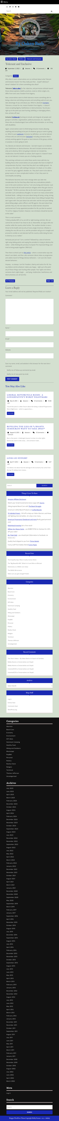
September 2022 (12, 844)
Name (7, 328)
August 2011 (10, 1034)
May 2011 (9, 1044)
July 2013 (9, 969)
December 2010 (11, 1059)
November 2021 (11, 872)
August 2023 (10, 832)
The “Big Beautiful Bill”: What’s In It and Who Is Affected (25, 563)
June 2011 (9, 1041)
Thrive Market (34, 541)
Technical (10, 637)
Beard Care (11, 592)
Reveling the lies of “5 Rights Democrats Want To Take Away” (26, 427)
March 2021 (10, 885)
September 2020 (12, 897)
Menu (4, 2)
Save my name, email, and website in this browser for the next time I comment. (27, 365)
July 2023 (9, 835)
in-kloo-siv (16, 117)
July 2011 (9, 1037)
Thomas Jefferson (13, 640)
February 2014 (11, 950)
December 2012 (11, 991)
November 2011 (11, 1025)
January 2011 (10, 1056)
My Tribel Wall (12, 535)
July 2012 (9, 1000)
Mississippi (11, 616)
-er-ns (17, 88)
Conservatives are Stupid (25, 662)
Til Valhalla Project (14, 513)
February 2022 (11, 863)
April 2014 (10, 947)
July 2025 (9, 788)
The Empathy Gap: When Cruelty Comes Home (22, 560)
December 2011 (11, 1022)
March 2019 (10, 907)
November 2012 (11, 994)
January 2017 (11, 913)
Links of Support (17, 458)
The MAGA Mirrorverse (15, 570)
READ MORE (11, 414)
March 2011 (10, 1050)
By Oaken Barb (29, 44)
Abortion (10, 588)
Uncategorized (12, 644)
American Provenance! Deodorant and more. (22, 519)
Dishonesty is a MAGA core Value (18, 567)
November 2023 (12, 823)
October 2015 (11, 925)
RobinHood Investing (14, 526)
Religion (10, 633)
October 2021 (11, 875)
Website (8, 350)
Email (7, 339)
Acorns (42, 503)
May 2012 (9, 1006)
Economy (11, 595)
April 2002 (10, 1078)
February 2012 (11, 1016)
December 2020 (12, 891)
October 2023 (11, 826)
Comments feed (13, 706)
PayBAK (10, 620)
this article (27, 253)
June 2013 (9, 972)
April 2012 (10, 1009)
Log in (10, 699)
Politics (21, 59)
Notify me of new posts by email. (18, 374)
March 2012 (10, 1013)
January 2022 (11, 866)
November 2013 (11, 956)
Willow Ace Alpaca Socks (16, 529)
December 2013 (11, 953)
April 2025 (10, 794)
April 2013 (10, 978)
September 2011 (12, 1031)
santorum (20, 134)
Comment (9, 295)
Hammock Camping (14, 606)
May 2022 (9, 854)
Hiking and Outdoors (14, 613)
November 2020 (12, 894)
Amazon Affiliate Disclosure (17, 499)
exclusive (29, 137)
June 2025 (10, 791)
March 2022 (10, 860)
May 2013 (9, 975)
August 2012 (10, 997)
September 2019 (12, 904)
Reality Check (12, 630)
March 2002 (10, 1081)
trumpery (46, 103)
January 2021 (11, 888)
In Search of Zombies (37, 658)
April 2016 (10, 919)
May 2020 (9, 900)
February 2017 (11, 910)
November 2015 (11, 922)
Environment (12, 599)
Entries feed (11, 703)
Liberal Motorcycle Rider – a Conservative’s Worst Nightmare (27, 396)
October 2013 (11, 960)
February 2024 (11, 816)
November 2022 (12, 841)
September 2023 (12, 829)
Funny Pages (32, 545)
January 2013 (11, 988)
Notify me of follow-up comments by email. (21, 370)
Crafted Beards (37, 510)
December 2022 (12, 838)
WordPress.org (12, 710)
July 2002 (9, 1072)
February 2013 (11, 985)
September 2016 (12, 916)
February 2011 (11, 1053)
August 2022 (10, 847)
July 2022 (9, 851)
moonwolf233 (12, 669)
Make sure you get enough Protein (18, 574)
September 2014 (12, 938)
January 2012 (11, 1019)
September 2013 (12, 963)
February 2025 (11, 801)
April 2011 (9, 1047)
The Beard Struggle (35, 506)
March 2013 (10, 981)
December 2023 (12, 819)
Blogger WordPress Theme (17, 1118)
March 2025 (10, 798)
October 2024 (11, 807)
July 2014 (9, 944)
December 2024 (12, 804)
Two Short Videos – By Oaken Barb (18, 658)
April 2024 (10, 813)
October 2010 (11, 1066)
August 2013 (10, 966)
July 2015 (9, 932)
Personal (10, 623)
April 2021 (10, 882)
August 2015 (10, 928)
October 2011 (10, 1028)
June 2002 (10, 1075)
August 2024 (10, 810)
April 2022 (10, 857)
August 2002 (11, 1069)
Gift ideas (10, 602)
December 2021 (11, 869)
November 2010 (11, 1062)
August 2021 (10, 879)
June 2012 (9, 1003)
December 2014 (11, 935)
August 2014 (10, 941)
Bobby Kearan (12, 662)
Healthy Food (12, 609)
